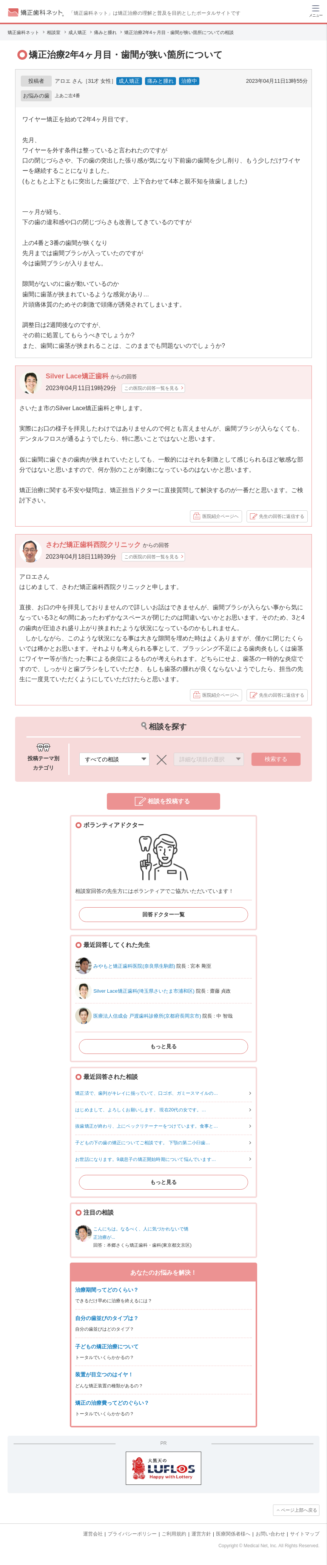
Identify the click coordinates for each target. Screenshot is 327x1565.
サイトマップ (304, 1533)
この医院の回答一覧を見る (151, 388)
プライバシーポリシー (132, 1533)
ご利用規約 (174, 1533)
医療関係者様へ (233, 1533)
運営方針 (201, 1533)
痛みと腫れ (160, 81)
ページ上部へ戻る (299, 1510)
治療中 (189, 81)
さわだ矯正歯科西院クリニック (94, 545)
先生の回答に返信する (281, 516)
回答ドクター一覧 (163, 914)
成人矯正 (129, 81)
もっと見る (163, 1046)
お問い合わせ (270, 1533)
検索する (276, 759)
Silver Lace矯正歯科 (78, 376)
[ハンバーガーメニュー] (315, 10)
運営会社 (93, 1533)
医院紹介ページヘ (220, 516)
